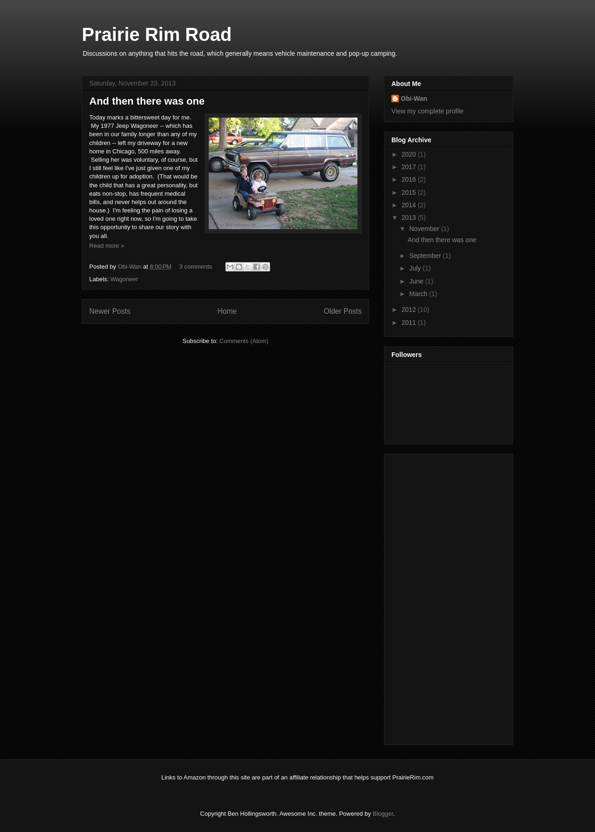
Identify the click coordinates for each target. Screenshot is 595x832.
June (417, 281)
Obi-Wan (130, 266)
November (425, 228)
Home (227, 311)
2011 (410, 322)
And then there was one (147, 101)
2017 (410, 167)
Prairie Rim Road (156, 34)
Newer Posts (109, 311)
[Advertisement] (428, 596)
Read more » (106, 245)
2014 (410, 205)
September (426, 255)
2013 (410, 217)
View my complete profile (427, 111)
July (416, 268)
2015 (410, 192)
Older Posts (343, 311)
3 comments (195, 266)
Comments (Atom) (243, 340)
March (419, 293)
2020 (410, 154)
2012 (410, 309)
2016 (410, 179)
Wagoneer (125, 279)
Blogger (383, 813)
